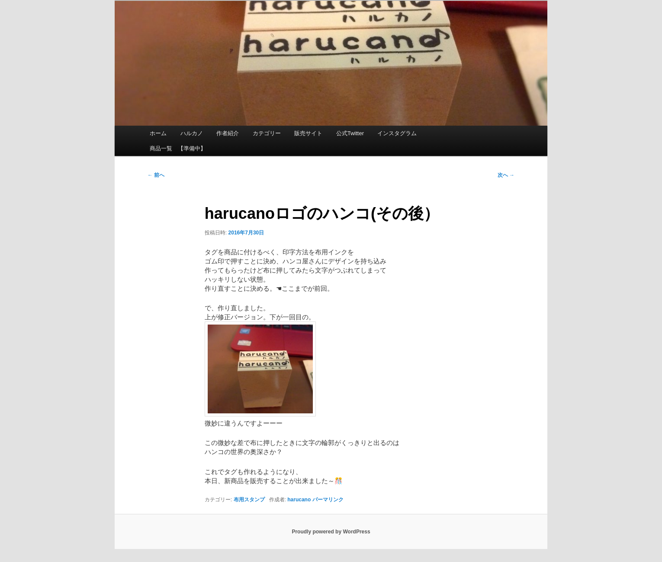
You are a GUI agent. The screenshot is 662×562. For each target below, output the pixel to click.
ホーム (158, 133)
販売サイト (308, 133)
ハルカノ (191, 133)
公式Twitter (350, 133)
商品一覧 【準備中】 (178, 148)
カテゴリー (267, 133)
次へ (506, 175)
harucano (299, 500)
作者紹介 (227, 133)
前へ (156, 175)
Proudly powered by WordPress (331, 532)
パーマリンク (328, 500)
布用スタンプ (249, 500)
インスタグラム (397, 133)
